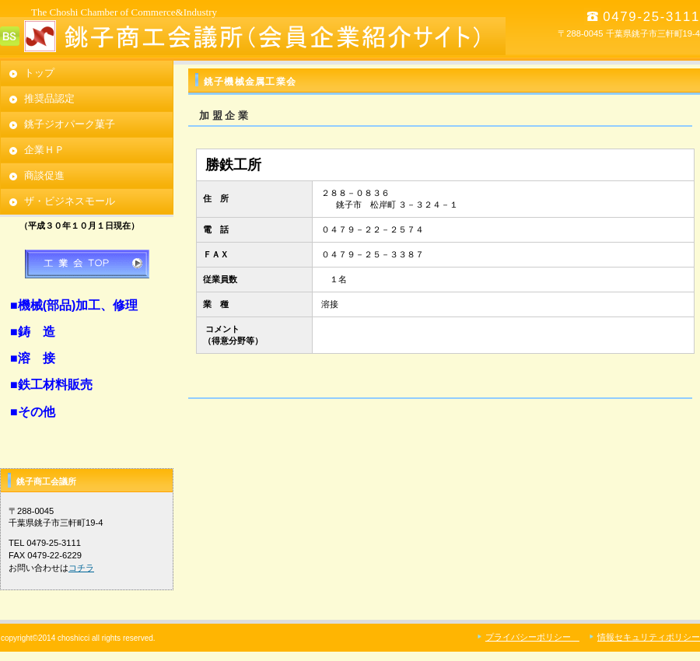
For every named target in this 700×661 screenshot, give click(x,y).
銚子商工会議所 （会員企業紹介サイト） (253, 36)
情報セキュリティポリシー (648, 637)
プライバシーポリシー (532, 637)
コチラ (81, 567)
